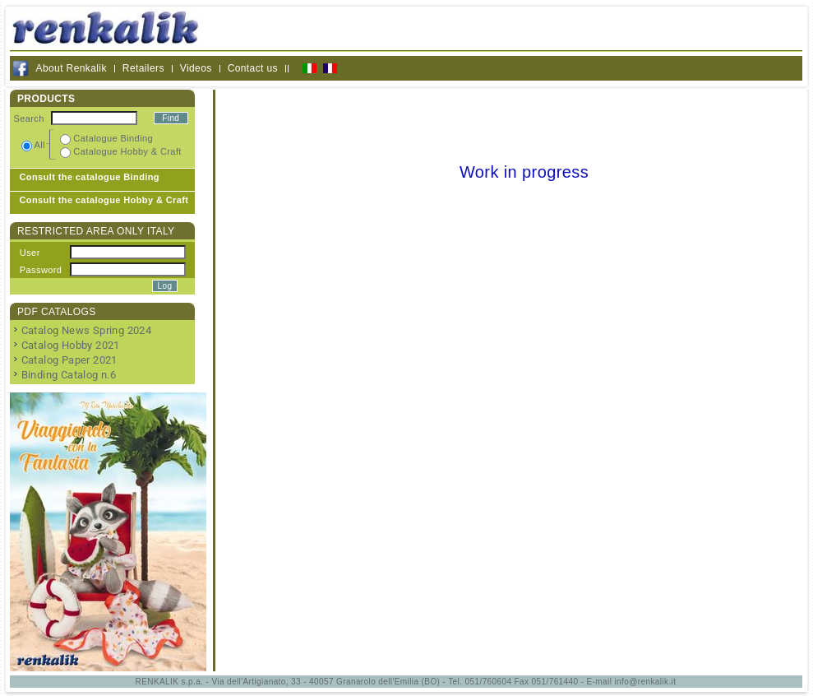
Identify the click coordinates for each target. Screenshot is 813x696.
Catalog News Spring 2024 (86, 330)
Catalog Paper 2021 (69, 360)
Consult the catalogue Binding (90, 177)
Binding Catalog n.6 (69, 375)
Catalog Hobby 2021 (70, 345)
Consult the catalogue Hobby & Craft (104, 200)
